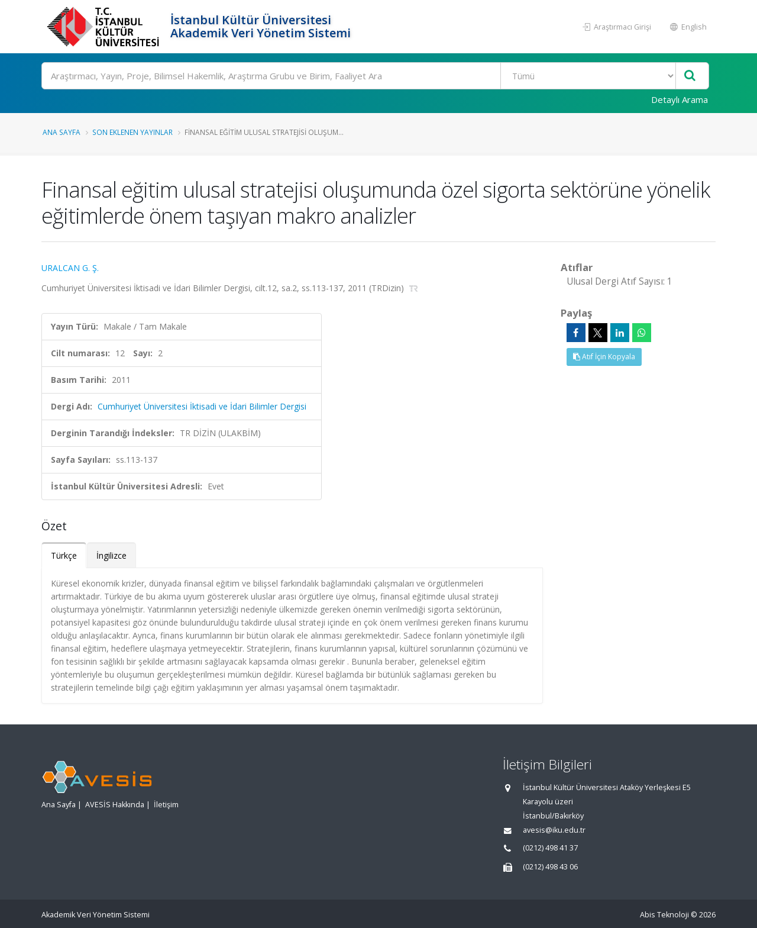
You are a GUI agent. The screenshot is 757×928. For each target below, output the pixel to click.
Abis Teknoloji (664, 915)
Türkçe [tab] (64, 555)
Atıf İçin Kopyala (604, 357)
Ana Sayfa (61, 132)
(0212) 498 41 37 (550, 848)
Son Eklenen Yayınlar (132, 132)
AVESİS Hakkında (114, 805)
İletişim (166, 805)
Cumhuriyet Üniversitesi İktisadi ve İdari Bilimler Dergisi (202, 406)
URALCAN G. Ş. (70, 267)
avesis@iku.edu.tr (554, 830)
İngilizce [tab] (111, 555)
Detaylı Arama (679, 99)
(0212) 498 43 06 (550, 867)
